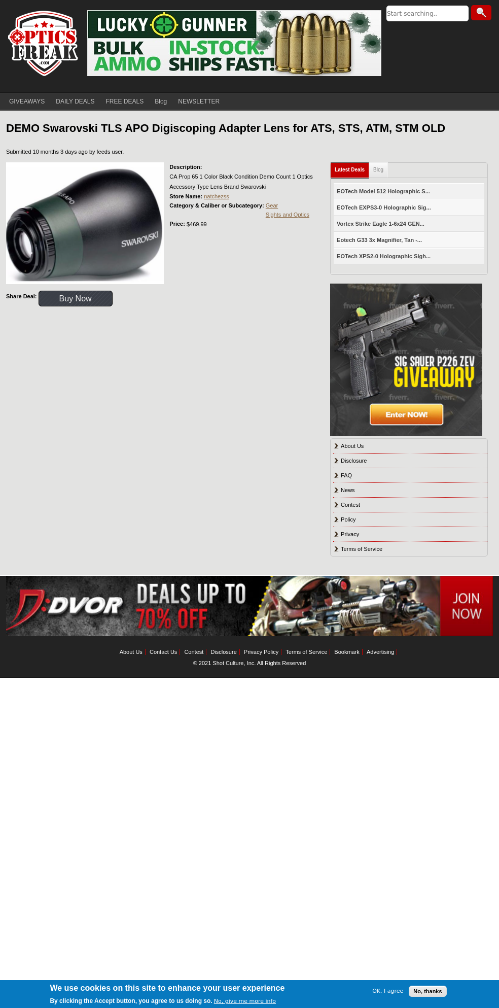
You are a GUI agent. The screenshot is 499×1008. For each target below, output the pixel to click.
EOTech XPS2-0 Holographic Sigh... (384, 256)
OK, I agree (387, 991)
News (348, 490)
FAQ (346, 475)
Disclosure (354, 461)
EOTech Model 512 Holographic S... (383, 191)
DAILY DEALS (75, 101)
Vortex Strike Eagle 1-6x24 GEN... (380, 224)
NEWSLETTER (199, 101)
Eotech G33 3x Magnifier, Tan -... (379, 240)
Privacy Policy (261, 652)
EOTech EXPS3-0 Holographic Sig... (384, 207)
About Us (352, 446)
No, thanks (427, 991)
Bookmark (347, 652)
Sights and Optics (287, 215)
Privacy (350, 534)
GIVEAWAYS (27, 101)
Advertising (380, 652)
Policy (348, 519)
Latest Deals (350, 169)
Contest (350, 505)
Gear (272, 205)
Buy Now (75, 298)
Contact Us (163, 652)
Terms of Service (361, 549)
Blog (161, 101)
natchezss (216, 196)
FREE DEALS (125, 101)
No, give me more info (245, 1001)
